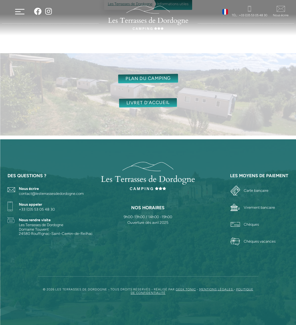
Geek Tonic (186, 289)
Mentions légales (216, 289)
